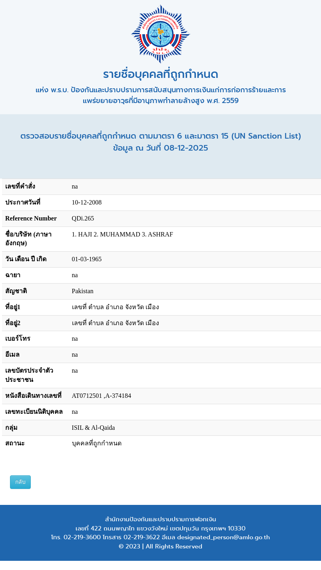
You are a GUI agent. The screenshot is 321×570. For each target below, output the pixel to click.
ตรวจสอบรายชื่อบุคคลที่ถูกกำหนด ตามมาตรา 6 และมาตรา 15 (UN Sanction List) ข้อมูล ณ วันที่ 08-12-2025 (160, 142)
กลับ (20, 482)
